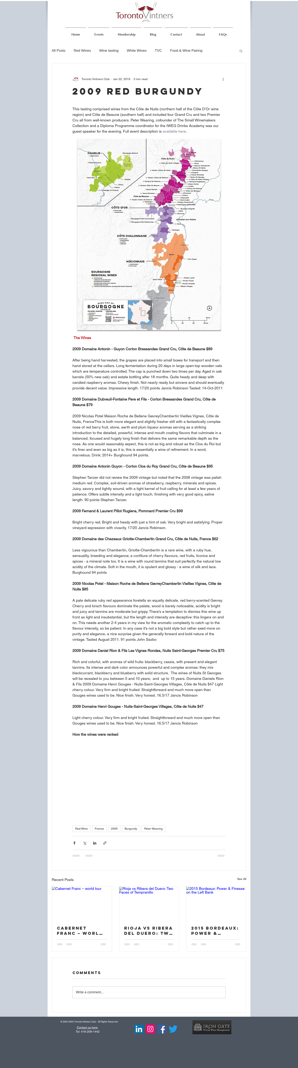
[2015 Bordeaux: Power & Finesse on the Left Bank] (216, 903)
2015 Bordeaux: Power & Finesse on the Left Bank (215, 930)
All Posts (58, 51)
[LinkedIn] (139, 1029)
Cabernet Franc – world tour (80, 930)
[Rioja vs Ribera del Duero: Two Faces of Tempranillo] (149, 903)
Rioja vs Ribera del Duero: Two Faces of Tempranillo (148, 930)
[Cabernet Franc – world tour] (82, 903)
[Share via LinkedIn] (95, 843)
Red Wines (82, 51)
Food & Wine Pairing (186, 51)
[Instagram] (150, 1029)
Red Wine (81, 828)
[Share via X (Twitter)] (85, 843)
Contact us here (87, 1027)
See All (241, 879)
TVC (158, 51)
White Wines (137, 51)
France (99, 828)
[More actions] (223, 79)
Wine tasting (109, 51)
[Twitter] (173, 1029)
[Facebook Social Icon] (161, 1029)
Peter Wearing (153, 828)
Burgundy (131, 828)
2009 (114, 828)
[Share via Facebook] (74, 843)
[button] (241, 50)
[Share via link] (105, 843)
